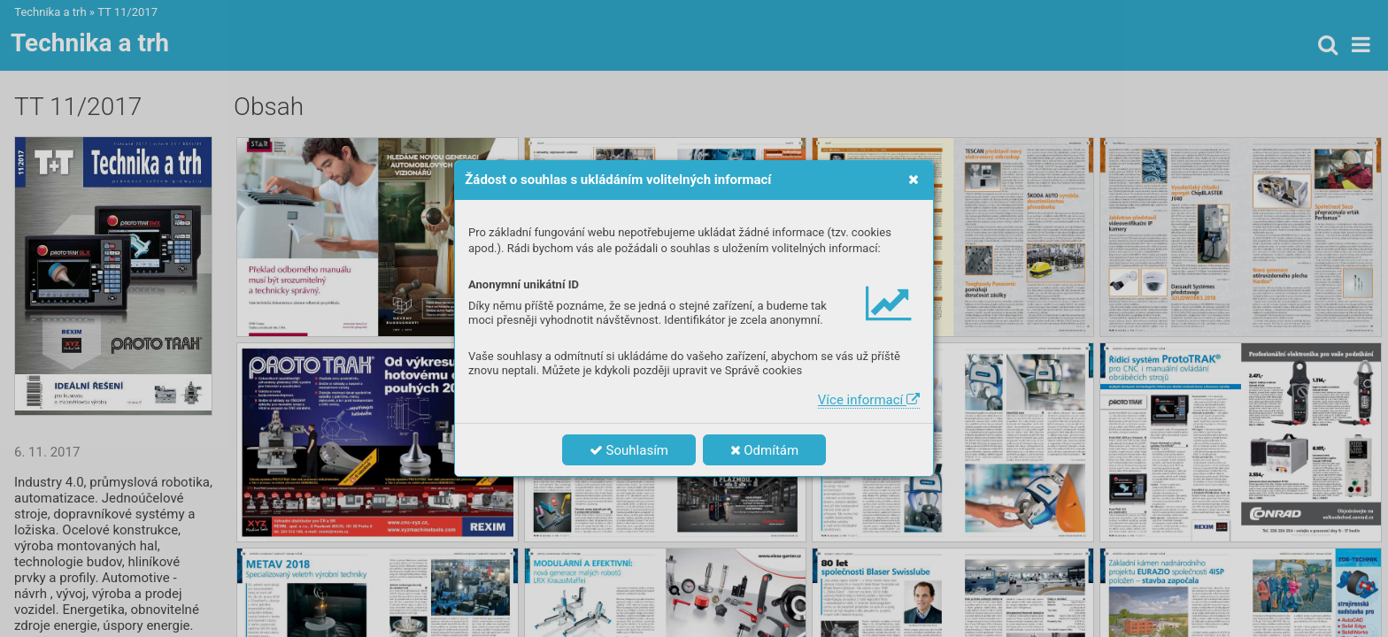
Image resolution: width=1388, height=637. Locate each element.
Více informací (869, 400)
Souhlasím (629, 450)
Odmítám (764, 450)
